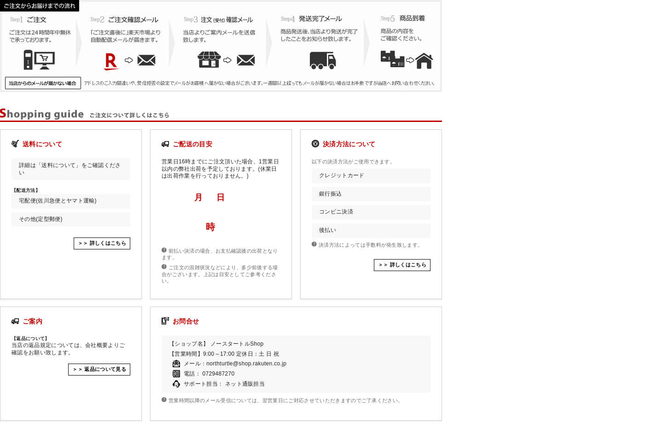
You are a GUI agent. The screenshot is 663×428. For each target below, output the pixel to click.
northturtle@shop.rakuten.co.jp (246, 363)
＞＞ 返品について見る (99, 369)
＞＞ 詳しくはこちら (102, 243)
